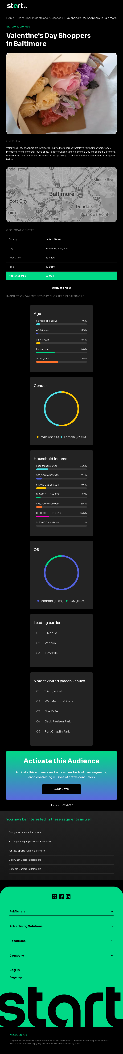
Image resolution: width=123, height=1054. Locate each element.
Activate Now (61, 287)
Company (16, 955)
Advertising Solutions (25, 926)
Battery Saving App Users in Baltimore (30, 841)
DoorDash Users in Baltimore (25, 859)
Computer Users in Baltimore (25, 832)
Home (10, 18)
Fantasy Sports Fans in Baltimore (27, 850)
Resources (17, 941)
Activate (61, 789)
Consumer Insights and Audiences (40, 18)
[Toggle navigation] (113, 5)
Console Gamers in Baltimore (25, 869)
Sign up (15, 977)
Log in (14, 970)
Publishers (17, 911)
